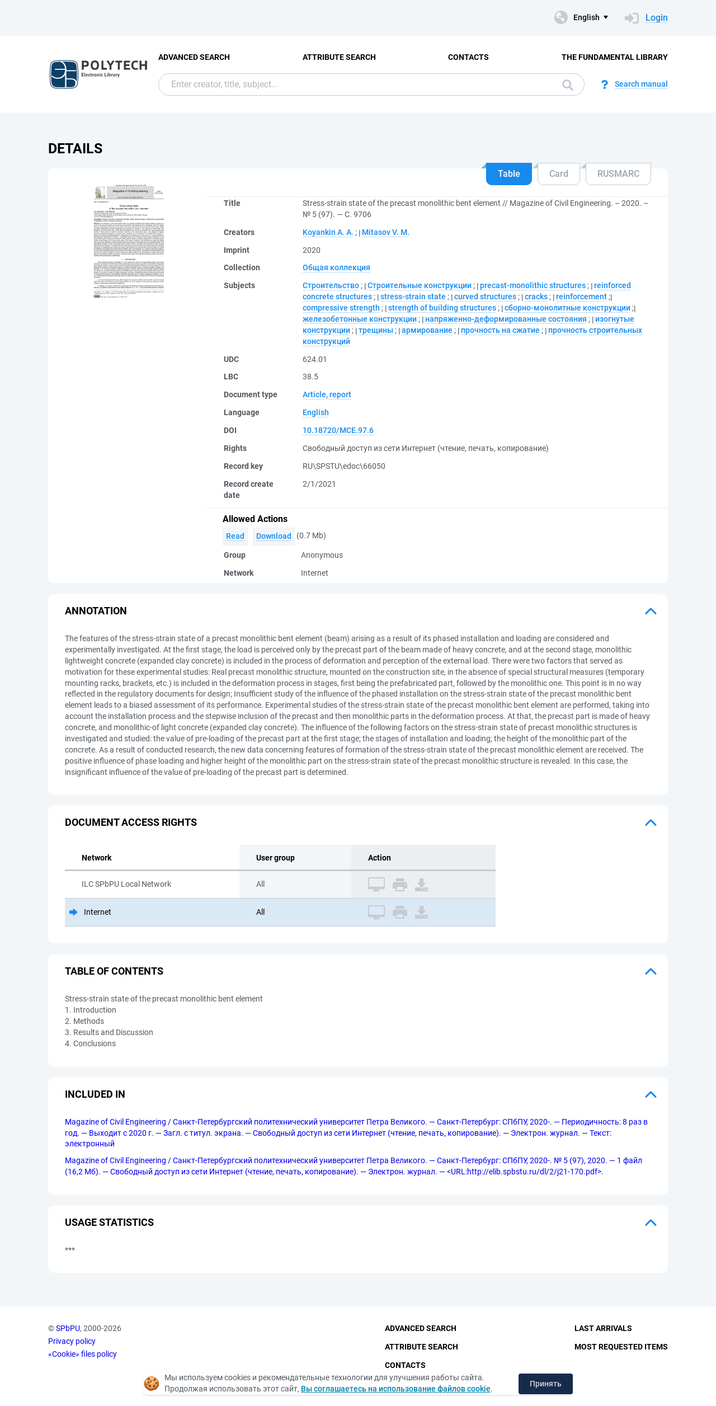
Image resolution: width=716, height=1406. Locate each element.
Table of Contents (114, 971)
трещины (376, 330)
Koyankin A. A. (328, 232)
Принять (546, 1383)
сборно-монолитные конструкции (567, 307)
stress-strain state (413, 296)
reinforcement (581, 296)
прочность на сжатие (500, 330)
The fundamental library (615, 57)
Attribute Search (339, 57)
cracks (536, 296)
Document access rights (131, 822)
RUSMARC (618, 173)
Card (558, 173)
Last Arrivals (603, 1328)
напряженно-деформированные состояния (506, 318)
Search (567, 85)
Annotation (96, 611)
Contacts (468, 57)
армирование (427, 330)
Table (509, 173)
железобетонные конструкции (360, 318)
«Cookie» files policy (82, 1353)
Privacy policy (72, 1341)
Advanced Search (194, 57)
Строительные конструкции (420, 285)
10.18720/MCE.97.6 (338, 430)
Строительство (331, 285)
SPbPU (68, 1328)
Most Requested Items (621, 1346)
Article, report (327, 394)
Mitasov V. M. (385, 232)
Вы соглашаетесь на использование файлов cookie (396, 1388)
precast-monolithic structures (533, 285)
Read (235, 536)
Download (273, 536)
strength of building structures (442, 307)
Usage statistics (109, 1222)
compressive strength (341, 307)
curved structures (485, 296)
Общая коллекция (336, 267)
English (316, 412)
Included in (95, 1094)
